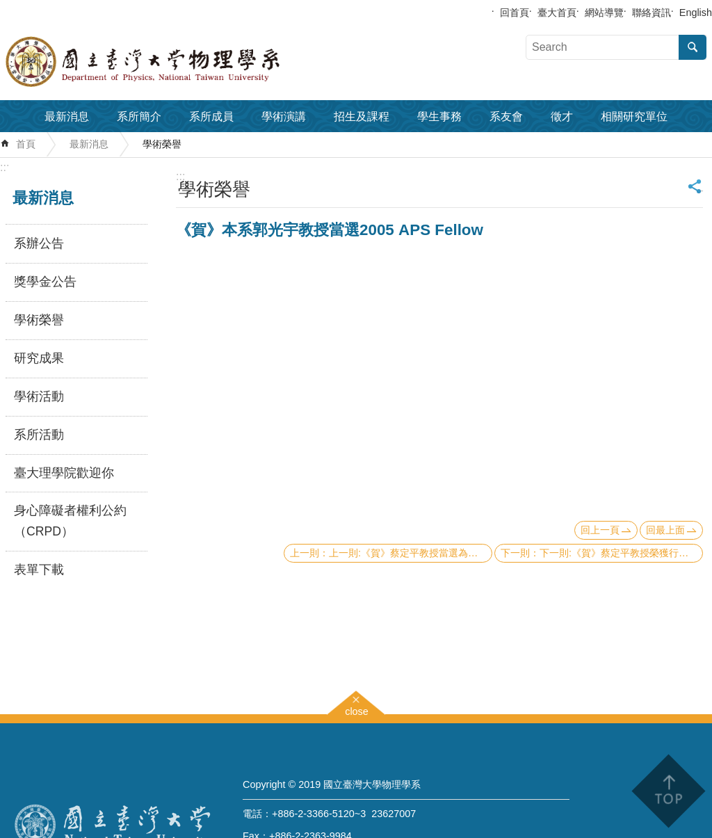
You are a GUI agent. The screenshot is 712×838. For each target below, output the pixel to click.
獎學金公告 (45, 282)
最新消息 (66, 116)
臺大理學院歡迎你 (64, 473)
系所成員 (211, 116)
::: (4, 167)
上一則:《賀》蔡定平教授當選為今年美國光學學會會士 (410, 552)
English (695, 12)
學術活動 (39, 396)
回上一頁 (600, 529)
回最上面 (665, 529)
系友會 (506, 116)
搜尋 (692, 47)
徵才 (562, 116)
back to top (667, 791)
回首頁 (514, 12)
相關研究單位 (634, 116)
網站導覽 (604, 12)
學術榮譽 (162, 144)
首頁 (25, 144)
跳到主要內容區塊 (7, 7)
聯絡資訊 (651, 12)
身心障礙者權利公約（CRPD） (70, 520)
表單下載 (39, 570)
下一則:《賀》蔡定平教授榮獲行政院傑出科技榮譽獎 (621, 552)
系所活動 (39, 435)
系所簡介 (139, 116)
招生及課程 (361, 116)
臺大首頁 (556, 12)
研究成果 (39, 358)
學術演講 (283, 116)
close (357, 710)
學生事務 (439, 116)
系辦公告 (39, 243)
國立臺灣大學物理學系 (174, 62)
